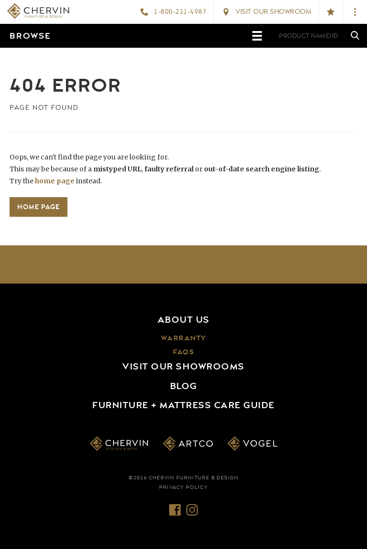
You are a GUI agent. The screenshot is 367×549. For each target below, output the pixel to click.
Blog (183, 386)
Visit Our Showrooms (183, 366)
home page (55, 181)
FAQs (183, 352)
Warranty (183, 338)
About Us (184, 320)
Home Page (38, 207)
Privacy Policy (183, 487)
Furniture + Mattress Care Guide (183, 405)
